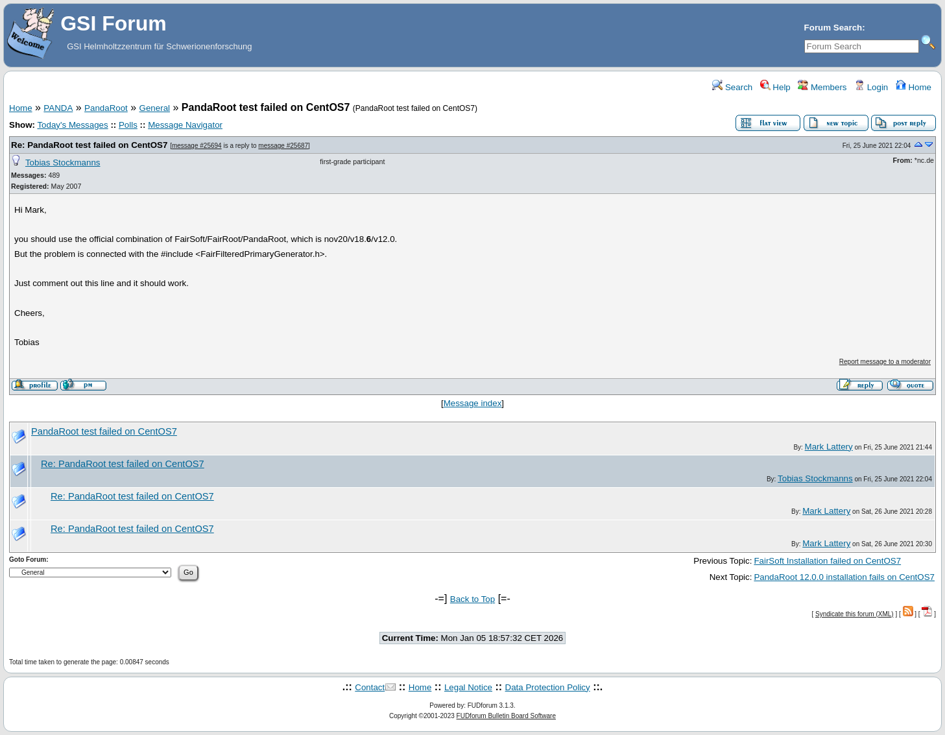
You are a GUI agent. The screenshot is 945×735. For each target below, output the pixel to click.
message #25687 (283, 145)
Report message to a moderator (885, 361)
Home (913, 87)
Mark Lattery (829, 447)
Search (732, 87)
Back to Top (472, 599)
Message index (473, 403)
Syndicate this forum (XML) (854, 614)
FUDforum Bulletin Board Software (506, 715)
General (154, 108)
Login (871, 87)
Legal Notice (468, 687)
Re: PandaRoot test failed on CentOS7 (89, 145)
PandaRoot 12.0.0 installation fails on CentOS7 (844, 577)
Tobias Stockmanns (63, 162)
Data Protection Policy (547, 687)
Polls (128, 125)
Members (822, 87)
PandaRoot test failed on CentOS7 (104, 431)
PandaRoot (106, 108)
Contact (370, 687)
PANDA (58, 108)
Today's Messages (72, 125)
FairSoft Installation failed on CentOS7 (827, 561)
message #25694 (197, 145)
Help (775, 87)
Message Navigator (185, 125)
